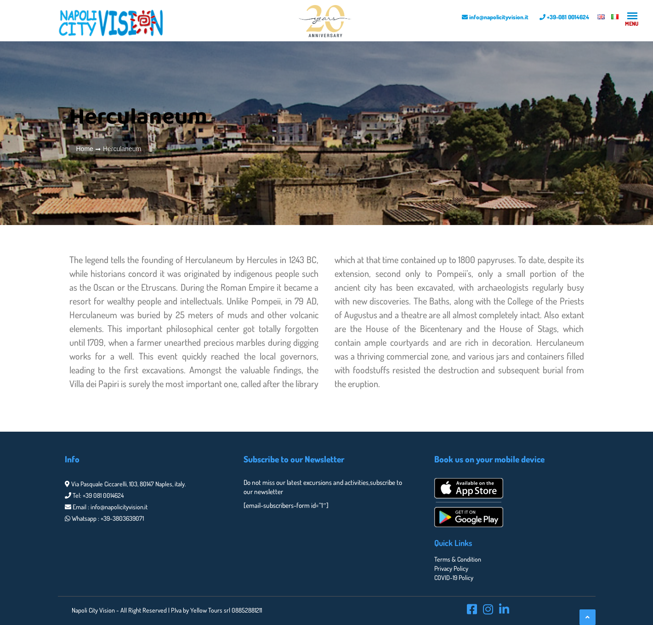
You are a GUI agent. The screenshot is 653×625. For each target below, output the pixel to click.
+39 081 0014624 (103, 495)
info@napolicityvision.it (495, 17)
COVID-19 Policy (453, 577)
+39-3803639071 (122, 518)
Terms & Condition (457, 559)
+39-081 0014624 (564, 17)
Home (84, 148)
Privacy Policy (451, 568)
